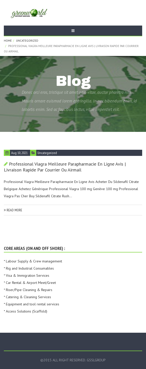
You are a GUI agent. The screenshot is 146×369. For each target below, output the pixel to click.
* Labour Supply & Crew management (33, 261)
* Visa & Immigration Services (26, 275)
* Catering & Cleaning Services (27, 297)
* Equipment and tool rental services (31, 304)
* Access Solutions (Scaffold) (25, 311)
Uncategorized (27, 40)
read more (13, 210)
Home (8, 40)
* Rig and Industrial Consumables (29, 268)
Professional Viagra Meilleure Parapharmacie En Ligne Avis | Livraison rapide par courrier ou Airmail (65, 167)
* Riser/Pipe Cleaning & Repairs (28, 289)
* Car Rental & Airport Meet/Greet (30, 282)
